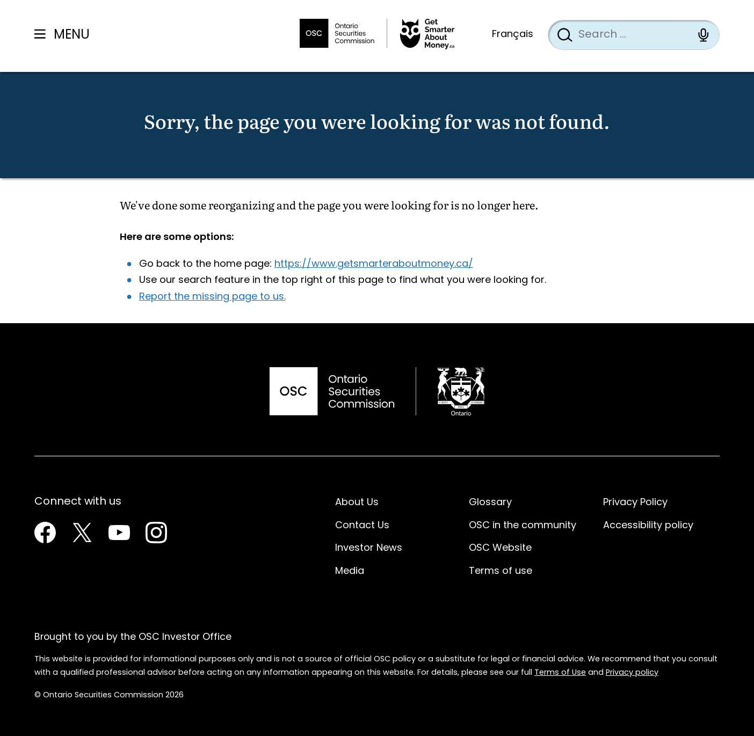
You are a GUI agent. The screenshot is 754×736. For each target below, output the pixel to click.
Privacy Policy (635, 503)
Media (349, 571)
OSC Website (500, 548)
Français (512, 34)
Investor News (368, 548)
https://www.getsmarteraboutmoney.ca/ (373, 264)
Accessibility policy (648, 526)
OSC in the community (522, 526)
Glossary (490, 503)
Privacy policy (632, 673)
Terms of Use (560, 673)
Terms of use (500, 571)
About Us (357, 503)
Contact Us (362, 526)
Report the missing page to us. (212, 297)
